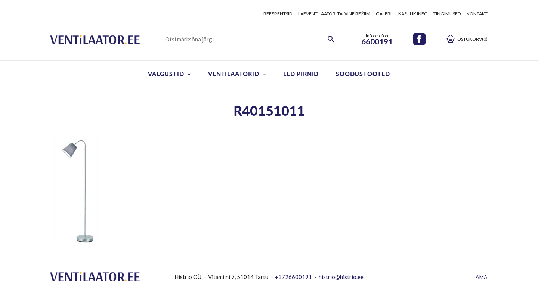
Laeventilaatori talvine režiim (334, 13)
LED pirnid (301, 73)
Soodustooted (363, 73)
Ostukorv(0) (472, 39)
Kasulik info (413, 13)
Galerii (384, 13)
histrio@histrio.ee (341, 276)
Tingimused (447, 13)
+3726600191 (293, 276)
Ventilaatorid (233, 73)
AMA (482, 277)
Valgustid (166, 73)
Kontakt (477, 13)
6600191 (377, 41)
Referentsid (278, 13)
